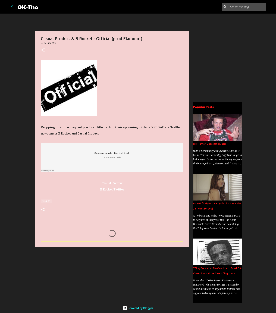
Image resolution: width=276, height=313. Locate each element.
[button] (43, 50)
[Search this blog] (247, 7)
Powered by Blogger (138, 308)
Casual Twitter (112, 183)
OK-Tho (27, 7)
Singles (46, 201)
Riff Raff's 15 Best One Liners (209, 143)
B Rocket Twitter (112, 189)
